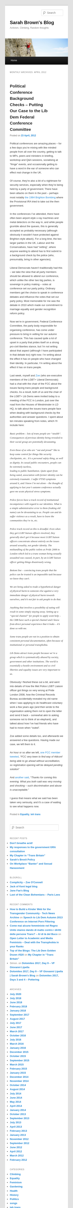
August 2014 (17, 1089)
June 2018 (16, 1002)
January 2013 (18, 1134)
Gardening (16, 1186)
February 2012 (18, 1159)
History (14, 1194)
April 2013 (16, 1126)
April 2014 (16, 1105)
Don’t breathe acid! (21, 843)
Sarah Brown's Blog (32, 22)
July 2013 (15, 1122)
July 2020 (15, 994)
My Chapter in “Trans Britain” (27, 855)
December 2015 (19, 1052)
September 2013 (19, 1118)
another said (22, 777)
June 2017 (16, 1027)
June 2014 (16, 1097)
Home (14, 60)
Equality (24, 814)
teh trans (35, 814)
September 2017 (19, 1014)
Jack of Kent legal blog (24, 886)
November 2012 (19, 1139)
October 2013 (18, 1114)
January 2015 (18, 1072)
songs (13, 1203)
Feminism (16, 1182)
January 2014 (18, 1110)
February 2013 (18, 1130)
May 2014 (15, 1101)
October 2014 (18, 1085)
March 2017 (17, 1031)
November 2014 (19, 1081)
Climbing (15, 1174)
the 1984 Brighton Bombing (40, 197)
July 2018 (15, 998)
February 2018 (18, 1006)
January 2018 (18, 1010)
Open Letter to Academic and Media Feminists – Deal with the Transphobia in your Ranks (34, 942)
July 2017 (15, 1022)
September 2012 (19, 1143)
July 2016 (15, 1039)
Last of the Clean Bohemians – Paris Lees (35, 894)
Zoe (38, 375)
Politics (14, 1199)
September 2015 (19, 1060)
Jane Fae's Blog (19, 890)
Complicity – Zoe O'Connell (26, 882)
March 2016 (17, 1043)
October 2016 (18, 1035)
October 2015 (18, 1056)
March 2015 (17, 1064)
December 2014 (19, 1076)
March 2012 (17, 1155)
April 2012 (16, 1151)
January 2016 (18, 1047)
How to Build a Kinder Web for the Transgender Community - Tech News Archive (32, 913)
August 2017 (17, 1018)
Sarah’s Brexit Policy (22, 859)
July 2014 (15, 1093)
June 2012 (16, 1147)
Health (14, 1190)
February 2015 (18, 1068)
